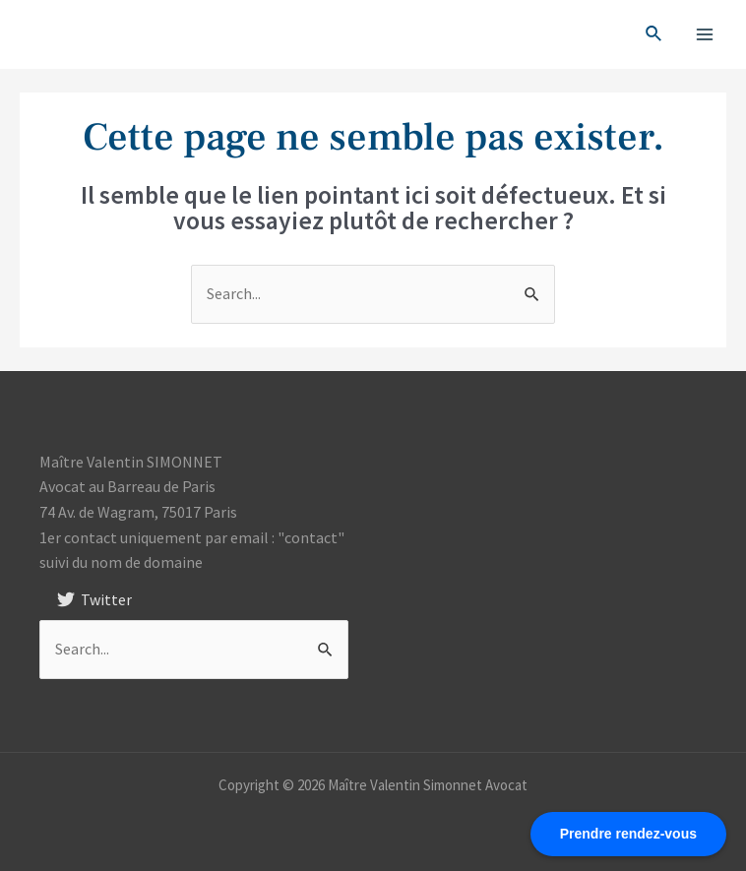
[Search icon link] (654, 34)
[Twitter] (95, 599)
